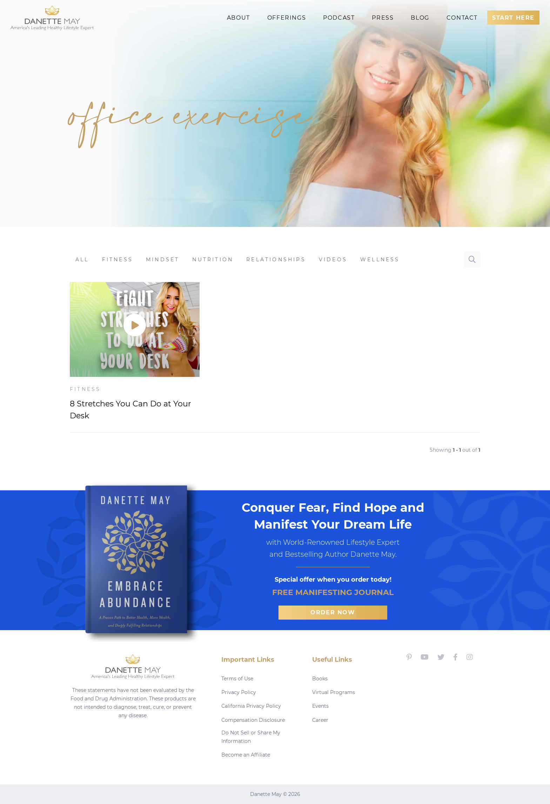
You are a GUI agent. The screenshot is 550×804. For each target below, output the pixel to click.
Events (320, 706)
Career (320, 720)
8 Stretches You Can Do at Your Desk (130, 409)
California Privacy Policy (251, 706)
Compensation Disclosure (253, 720)
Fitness (85, 389)
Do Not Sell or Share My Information (250, 737)
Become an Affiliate (245, 755)
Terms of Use (237, 678)
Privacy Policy (238, 692)
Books (320, 678)
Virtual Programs (333, 692)
